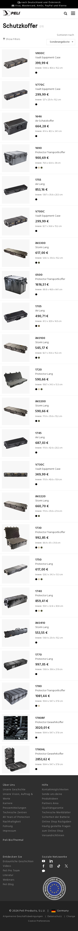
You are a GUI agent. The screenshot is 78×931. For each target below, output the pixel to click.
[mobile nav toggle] (73, 12)
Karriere (8, 803)
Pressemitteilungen (14, 808)
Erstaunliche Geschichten (18, 862)
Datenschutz (54, 916)
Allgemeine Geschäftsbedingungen (23, 916)
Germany (60, 911)
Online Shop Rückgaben (56, 822)
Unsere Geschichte (14, 790)
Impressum (9, 831)
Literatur (8, 875)
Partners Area (50, 803)
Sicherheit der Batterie (56, 817)
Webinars (8, 880)
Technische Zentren (15, 813)
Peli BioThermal (13, 840)
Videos (7, 866)
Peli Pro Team (11, 871)
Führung (8, 826)
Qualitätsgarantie (53, 808)
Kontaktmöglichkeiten (55, 790)
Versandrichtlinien (53, 836)
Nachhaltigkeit (12, 822)
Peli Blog (8, 884)
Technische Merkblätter (56, 813)
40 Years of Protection (16, 817)
